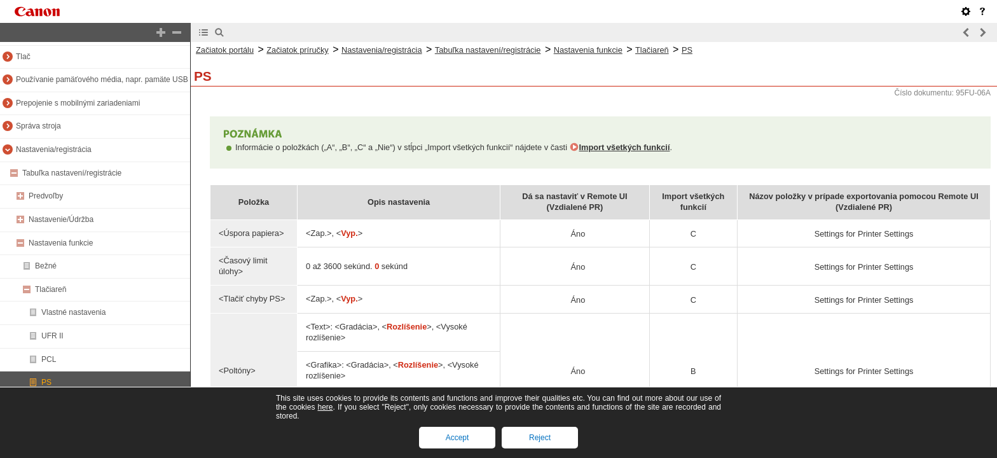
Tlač (23, 56)
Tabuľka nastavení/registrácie (71, 173)
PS (46, 382)
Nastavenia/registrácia (54, 149)
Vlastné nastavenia (73, 312)
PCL (48, 359)
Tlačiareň (50, 289)
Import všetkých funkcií (624, 147)
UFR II (52, 335)
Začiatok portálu (225, 50)
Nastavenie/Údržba (61, 219)
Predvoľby (46, 195)
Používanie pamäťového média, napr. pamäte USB (102, 79)
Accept (457, 437)
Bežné (46, 265)
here (325, 407)
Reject (540, 437)
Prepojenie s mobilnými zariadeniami (78, 103)
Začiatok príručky (297, 50)
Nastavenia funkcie (61, 243)
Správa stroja (38, 125)
